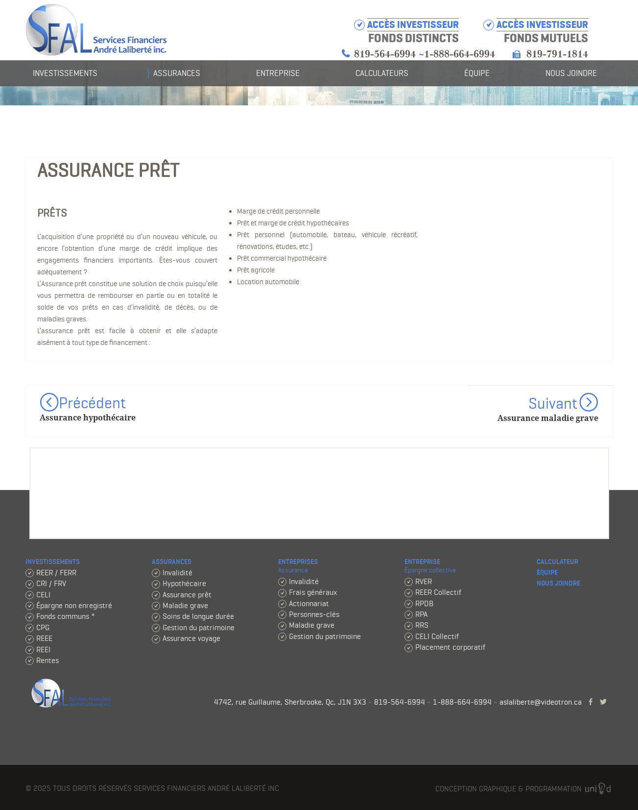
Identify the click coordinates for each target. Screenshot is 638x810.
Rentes (47, 660)
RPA (421, 614)
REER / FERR (56, 572)
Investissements (65, 73)
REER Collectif (438, 592)
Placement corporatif (450, 647)
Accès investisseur (542, 25)
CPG (42, 627)
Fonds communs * (65, 616)
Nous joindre (571, 73)
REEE (44, 638)
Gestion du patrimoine (199, 627)
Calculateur (557, 562)
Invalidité (177, 572)
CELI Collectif (437, 636)
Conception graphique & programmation (524, 789)
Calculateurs (381, 73)
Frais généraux (313, 592)
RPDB (424, 603)
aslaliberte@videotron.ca (540, 702)
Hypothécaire (184, 583)
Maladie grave (185, 605)
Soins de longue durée (198, 616)
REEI (43, 649)
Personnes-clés (314, 614)
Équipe (477, 73)
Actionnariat (309, 603)
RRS (421, 625)
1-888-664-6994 (459, 54)
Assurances (176, 73)
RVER (423, 581)
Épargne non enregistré (74, 605)
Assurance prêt (187, 594)
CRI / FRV (51, 583)
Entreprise (278, 73)
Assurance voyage (191, 638)
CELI (43, 594)
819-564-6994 (385, 54)
